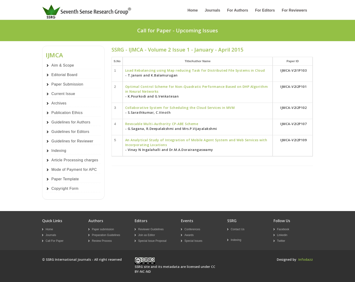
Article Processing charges (74, 160)
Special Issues (193, 240)
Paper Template (65, 179)
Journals (212, 10)
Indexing (58, 151)
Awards (189, 235)
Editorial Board (64, 75)
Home (192, 10)
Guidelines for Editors (70, 132)
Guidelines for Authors (70, 122)
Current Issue (63, 94)
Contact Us (237, 229)
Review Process (102, 240)
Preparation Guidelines (106, 235)
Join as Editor (146, 235)
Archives (58, 103)
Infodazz (305, 259)
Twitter (281, 240)
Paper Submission (67, 84)
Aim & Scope (62, 65)
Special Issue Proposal (152, 240)
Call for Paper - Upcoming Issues (177, 30)
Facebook (283, 229)
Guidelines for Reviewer (72, 141)
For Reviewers (294, 10)
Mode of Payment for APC (74, 170)
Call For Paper (54, 240)
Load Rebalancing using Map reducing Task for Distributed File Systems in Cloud (195, 70)
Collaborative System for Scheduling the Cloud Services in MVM (180, 107)
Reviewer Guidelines (151, 229)
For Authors (237, 10)
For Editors (265, 10)
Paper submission (103, 229)
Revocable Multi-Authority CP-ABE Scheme (161, 124)
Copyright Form (64, 188)
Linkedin (282, 235)
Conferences (192, 229)
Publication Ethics (67, 113)
